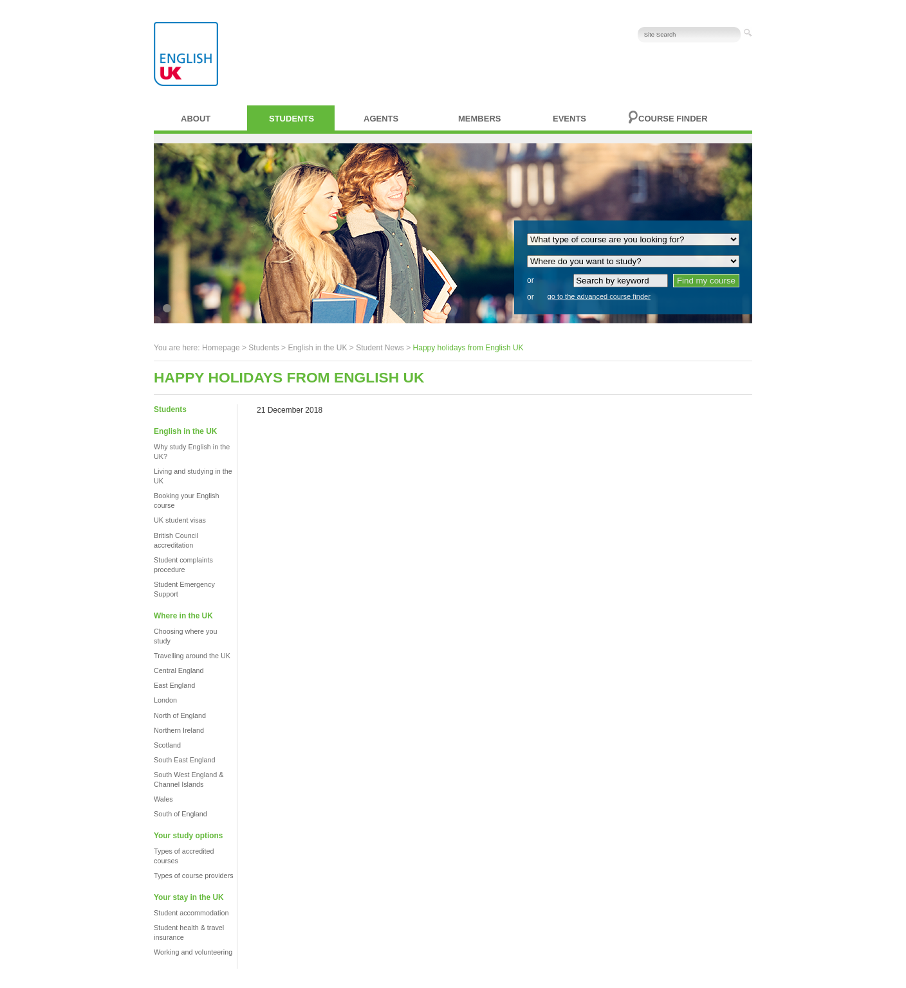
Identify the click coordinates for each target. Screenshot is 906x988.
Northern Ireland (179, 730)
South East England (184, 760)
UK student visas (180, 520)
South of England (180, 814)
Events (569, 118)
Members (479, 118)
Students (291, 118)
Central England (178, 670)
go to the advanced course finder (599, 296)
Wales (163, 799)
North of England (180, 715)
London (165, 700)
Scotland (167, 745)
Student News (380, 347)
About (195, 118)
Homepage (221, 347)
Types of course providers (194, 875)
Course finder (673, 118)
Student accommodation (191, 913)
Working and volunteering (193, 952)
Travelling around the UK (192, 656)
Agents (381, 118)
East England (174, 685)
